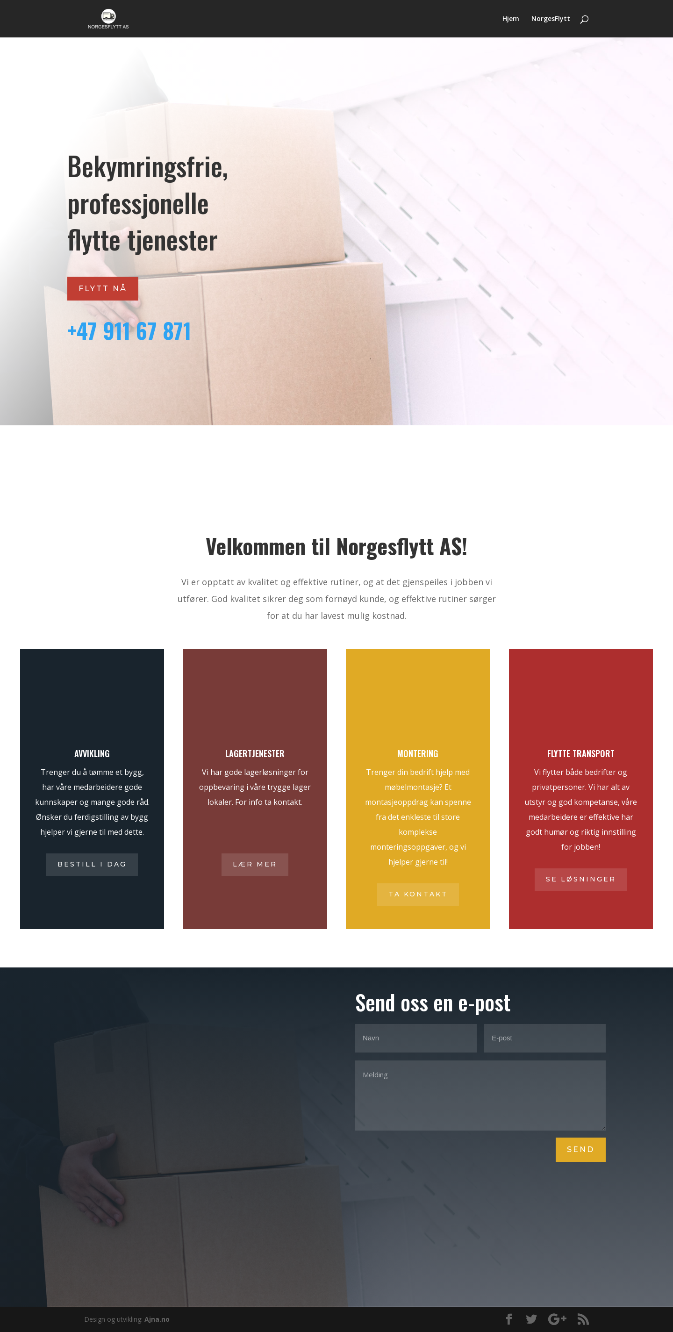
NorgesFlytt (550, 19)
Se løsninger (581, 879)
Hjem (510, 19)
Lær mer (255, 864)
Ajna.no (157, 1319)
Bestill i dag (92, 864)
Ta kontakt (418, 894)
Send (580, 1149)
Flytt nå (103, 288)
